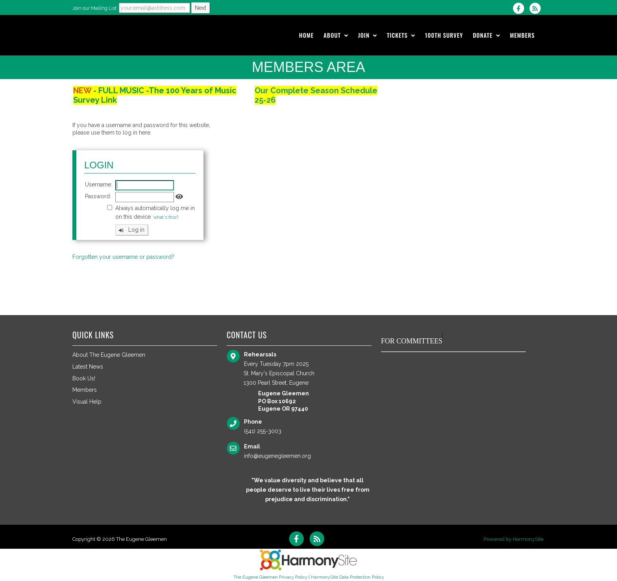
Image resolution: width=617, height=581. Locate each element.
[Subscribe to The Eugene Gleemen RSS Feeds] (537, 8)
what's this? (165, 217)
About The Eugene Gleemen (108, 355)
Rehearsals (260, 354)
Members (84, 390)
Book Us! (83, 378)
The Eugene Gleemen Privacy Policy (270, 577)
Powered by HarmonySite (513, 539)
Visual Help (87, 401)
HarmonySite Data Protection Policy (347, 577)
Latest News (87, 366)
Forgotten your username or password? (123, 257)
